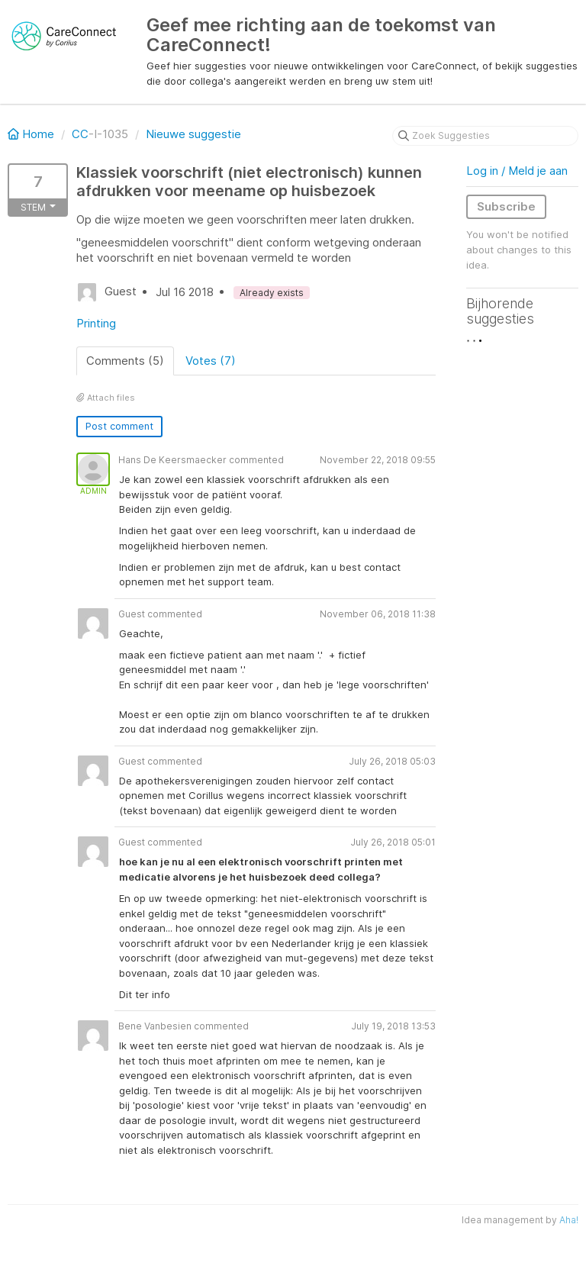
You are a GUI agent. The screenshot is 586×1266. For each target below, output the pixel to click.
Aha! (568, 1220)
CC (80, 134)
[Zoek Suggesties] (485, 136)
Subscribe (506, 206)
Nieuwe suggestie (193, 134)
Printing (96, 323)
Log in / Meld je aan (517, 170)
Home (32, 134)
